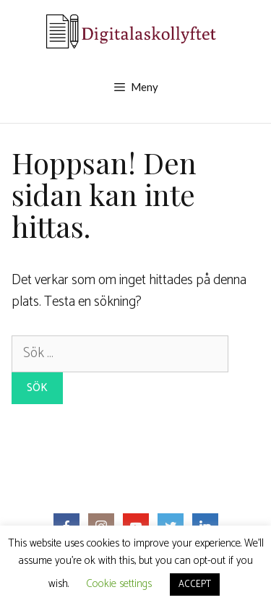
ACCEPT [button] (194, 584)
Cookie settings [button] (119, 584)
